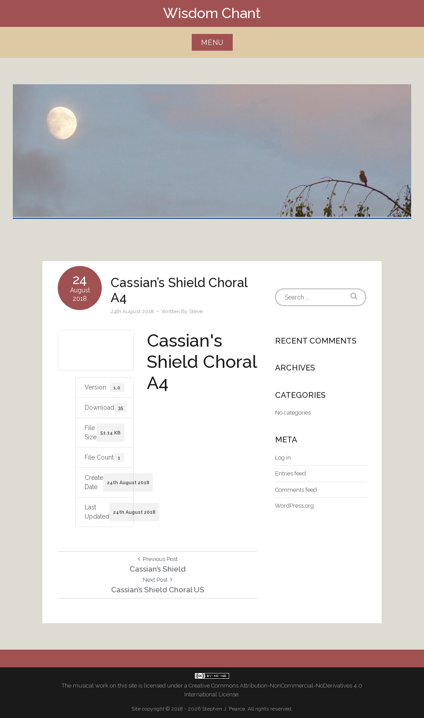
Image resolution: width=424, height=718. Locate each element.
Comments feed (296, 489)
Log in (283, 457)
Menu (212, 42)
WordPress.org (294, 505)
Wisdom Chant (212, 13)
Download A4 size (95, 350)
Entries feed (290, 473)
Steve (196, 311)
